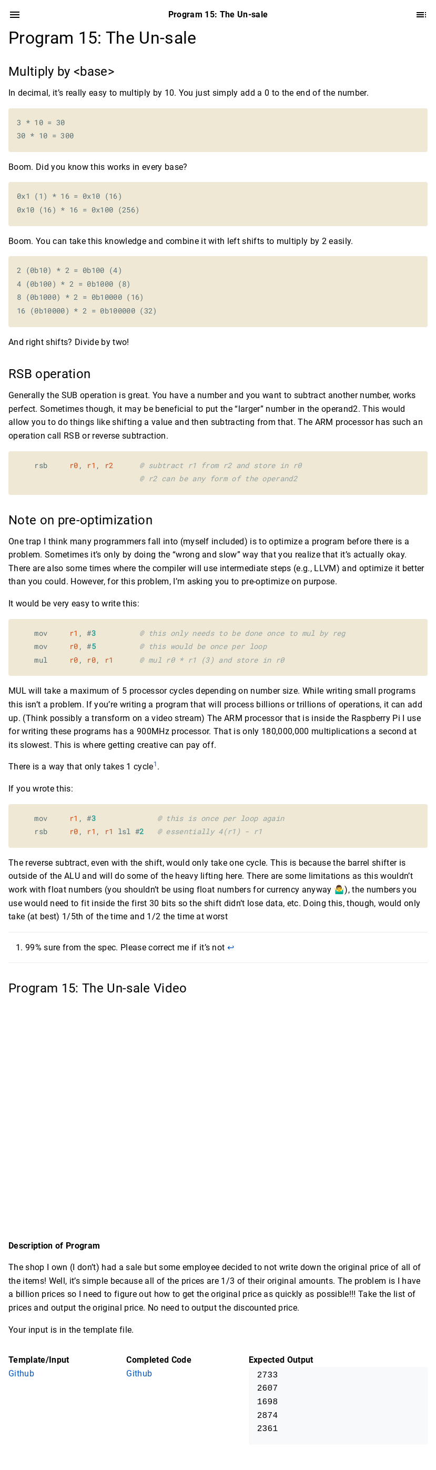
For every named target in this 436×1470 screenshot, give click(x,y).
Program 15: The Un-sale (102, 38)
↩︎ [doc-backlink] (230, 947)
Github (21, 1373)
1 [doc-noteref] (155, 764)
